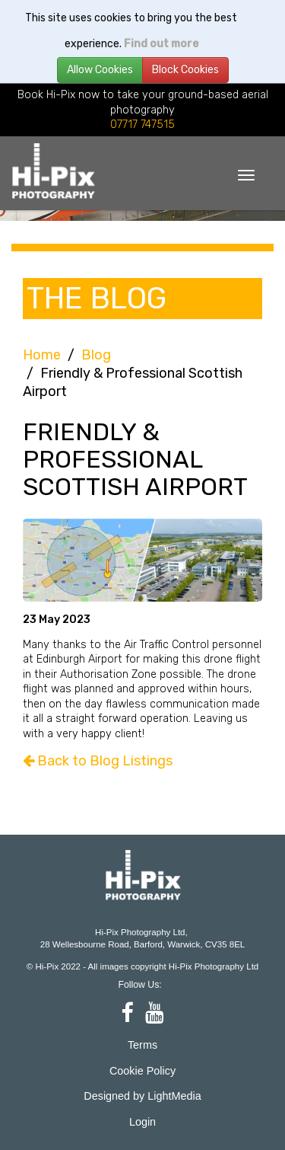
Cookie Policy (142, 1071)
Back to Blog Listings (98, 760)
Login (142, 1122)
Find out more (161, 43)
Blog (96, 355)
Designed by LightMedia (142, 1096)
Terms (142, 1045)
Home (42, 355)
